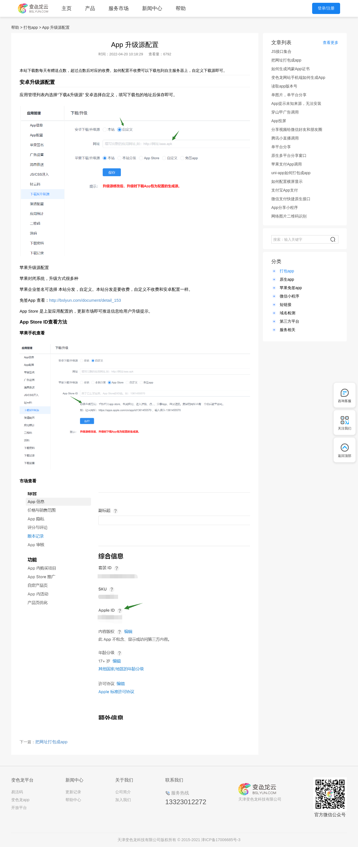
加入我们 (123, 800)
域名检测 (287, 313)
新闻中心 (152, 8)
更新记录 (73, 792)
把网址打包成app (51, 741)
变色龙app (20, 800)
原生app (287, 279)
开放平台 (19, 807)
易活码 (17, 792)
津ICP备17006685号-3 (220, 839)
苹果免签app (291, 288)
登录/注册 (326, 8)
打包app (30, 27)
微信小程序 (289, 296)
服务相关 (287, 329)
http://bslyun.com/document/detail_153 (85, 300)
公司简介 (123, 792)
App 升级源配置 (56, 27)
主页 (67, 8)
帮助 (181, 8)
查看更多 (330, 42)
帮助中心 (73, 800)
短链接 (285, 304)
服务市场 (119, 8)
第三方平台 (289, 321)
